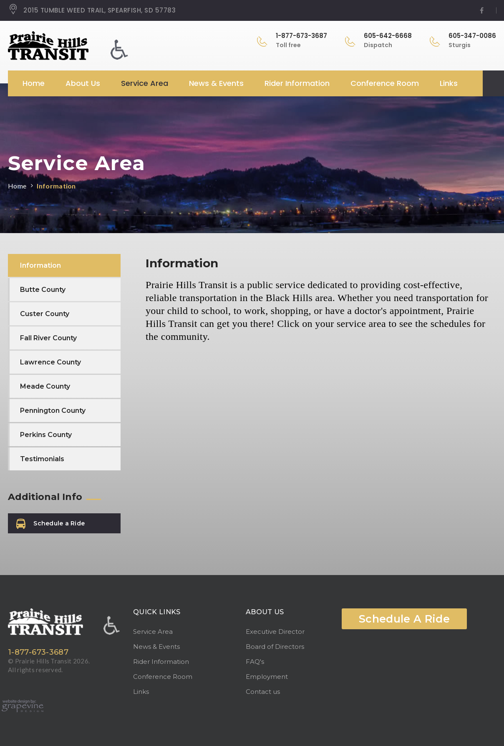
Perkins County (46, 435)
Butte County (43, 290)
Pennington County (53, 410)
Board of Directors (275, 647)
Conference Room (384, 83)
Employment (267, 677)
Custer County (44, 314)
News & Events (156, 647)
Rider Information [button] (297, 83)
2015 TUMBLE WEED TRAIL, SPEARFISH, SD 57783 (92, 10)
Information (56, 186)
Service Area (153, 631)
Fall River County (48, 338)
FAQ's (255, 662)
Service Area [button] (144, 83)
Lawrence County (50, 362)
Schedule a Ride (50, 524)
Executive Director (275, 631)
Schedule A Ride (404, 619)
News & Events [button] (216, 83)
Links (449, 83)
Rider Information (161, 662)
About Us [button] (83, 83)
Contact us (263, 692)
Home (34, 83)
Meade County (45, 386)
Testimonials (42, 459)
